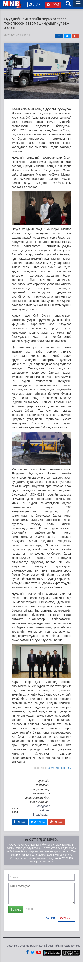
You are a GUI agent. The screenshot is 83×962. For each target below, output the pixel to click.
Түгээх (20, 821)
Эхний (50, 918)
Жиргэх (38, 821)
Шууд (53, 5)
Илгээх (16, 909)
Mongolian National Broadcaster (41, 810)
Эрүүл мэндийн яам (59, 767)
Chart (35, 5)
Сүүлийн (66, 918)
